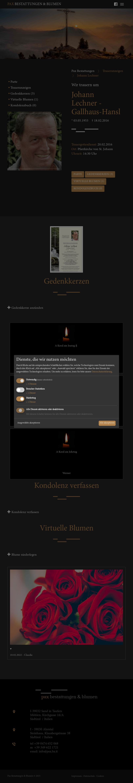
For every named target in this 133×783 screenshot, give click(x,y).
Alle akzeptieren (107, 423)
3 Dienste (31, 384)
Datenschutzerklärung (102, 372)
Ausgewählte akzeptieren (28, 423)
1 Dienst (30, 393)
